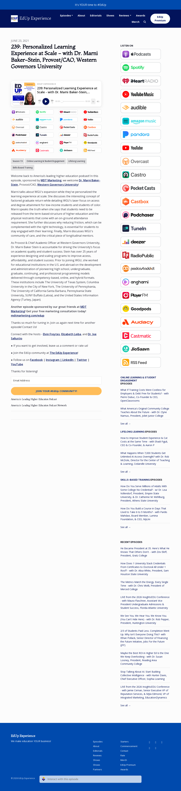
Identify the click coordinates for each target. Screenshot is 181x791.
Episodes (65, 15)
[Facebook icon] (162, 742)
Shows (110, 15)
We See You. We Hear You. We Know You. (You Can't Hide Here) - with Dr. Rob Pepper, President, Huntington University (144, 619)
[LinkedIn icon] (155, 742)
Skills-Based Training (135, 479)
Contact (124, 750)
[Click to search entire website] (145, 22)
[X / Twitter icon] (155, 748)
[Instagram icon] (149, 748)
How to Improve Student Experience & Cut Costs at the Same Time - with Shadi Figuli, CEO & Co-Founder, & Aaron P (144, 441)
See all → (125, 423)
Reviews (124, 15)
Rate (122, 755)
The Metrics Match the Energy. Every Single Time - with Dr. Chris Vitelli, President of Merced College (144, 585)
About (81, 15)
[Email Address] (56, 380)
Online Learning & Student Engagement (138, 379)
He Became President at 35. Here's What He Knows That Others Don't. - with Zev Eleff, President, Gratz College (144, 552)
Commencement (128, 746)
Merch (135, 21)
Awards (140, 15)
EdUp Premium (160, 18)
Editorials (96, 15)
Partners (97, 769)
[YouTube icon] (149, 742)
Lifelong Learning (132, 431)
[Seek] (73, 101)
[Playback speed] (93, 101)
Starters (124, 741)
